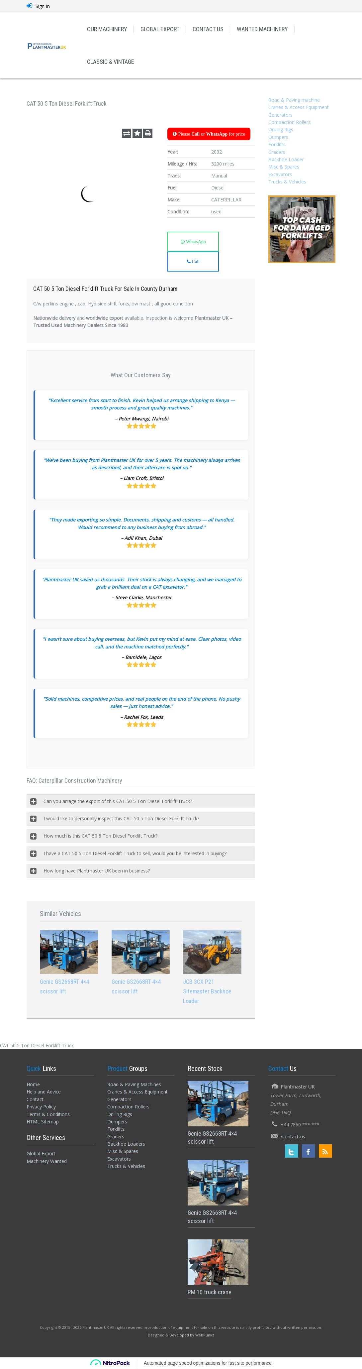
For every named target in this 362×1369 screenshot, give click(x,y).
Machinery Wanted (47, 1161)
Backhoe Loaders (126, 1144)
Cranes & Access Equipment (298, 107)
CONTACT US (208, 29)
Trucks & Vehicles (287, 181)
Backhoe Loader (286, 159)
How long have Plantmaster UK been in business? (97, 870)
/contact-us (293, 1136)
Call (195, 261)
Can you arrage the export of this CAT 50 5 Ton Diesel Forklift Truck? (118, 801)
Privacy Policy (41, 1106)
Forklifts (277, 144)
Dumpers (278, 137)
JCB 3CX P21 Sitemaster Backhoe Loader (207, 991)
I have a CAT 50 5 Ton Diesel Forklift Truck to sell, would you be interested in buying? (135, 853)
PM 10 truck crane (209, 1292)
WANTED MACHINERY (262, 29)
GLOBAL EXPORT (159, 29)
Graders (276, 152)
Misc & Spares (283, 167)
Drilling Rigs (280, 129)
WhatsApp (195, 241)
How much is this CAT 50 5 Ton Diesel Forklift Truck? (100, 836)
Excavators (280, 174)
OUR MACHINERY (107, 29)
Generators (280, 115)
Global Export (41, 1153)
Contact (35, 1099)
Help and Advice (44, 1091)
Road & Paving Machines (134, 1084)
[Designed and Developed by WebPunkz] (181, 1334)
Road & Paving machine (294, 100)
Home (33, 1084)
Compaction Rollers (289, 122)
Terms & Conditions (48, 1114)
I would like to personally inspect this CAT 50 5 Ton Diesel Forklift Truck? (121, 818)
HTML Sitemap (43, 1121)
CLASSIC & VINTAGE (110, 61)
